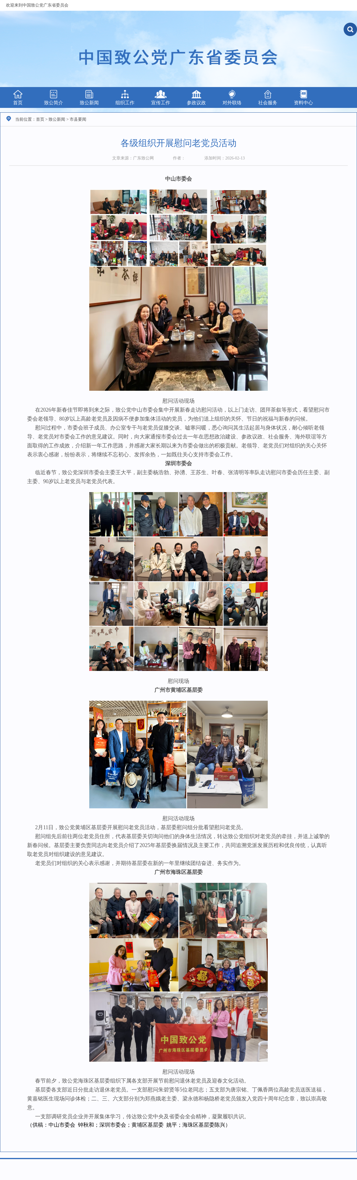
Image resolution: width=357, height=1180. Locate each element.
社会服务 (267, 97)
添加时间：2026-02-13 (224, 158)
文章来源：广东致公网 (133, 158)
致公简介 (53, 97)
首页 (18, 97)
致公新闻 (89, 97)
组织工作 (124, 97)
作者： (179, 158)
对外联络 (232, 97)
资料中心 (303, 97)
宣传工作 (160, 97)
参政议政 (196, 97)
